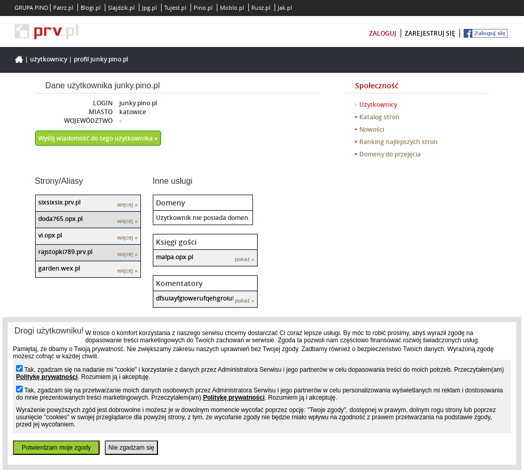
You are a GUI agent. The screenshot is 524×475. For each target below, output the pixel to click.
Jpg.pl (149, 7)
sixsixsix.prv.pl (59, 202)
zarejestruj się (430, 33)
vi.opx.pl (50, 235)
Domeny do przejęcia (390, 154)
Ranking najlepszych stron (398, 141)
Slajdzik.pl (121, 7)
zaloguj (382, 33)
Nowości (371, 129)
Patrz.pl (63, 7)
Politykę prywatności (46, 377)
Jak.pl (285, 7)
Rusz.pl (261, 7)
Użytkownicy (48, 59)
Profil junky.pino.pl (101, 59)
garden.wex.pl (59, 268)
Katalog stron (379, 117)
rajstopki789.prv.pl (65, 251)
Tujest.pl (175, 7)
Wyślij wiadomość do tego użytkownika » (98, 138)
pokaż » (245, 259)
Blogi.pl (91, 7)
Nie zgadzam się (131, 447)
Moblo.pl (232, 7)
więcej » (127, 204)
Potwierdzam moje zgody (56, 447)
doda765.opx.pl (60, 218)
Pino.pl (203, 7)
